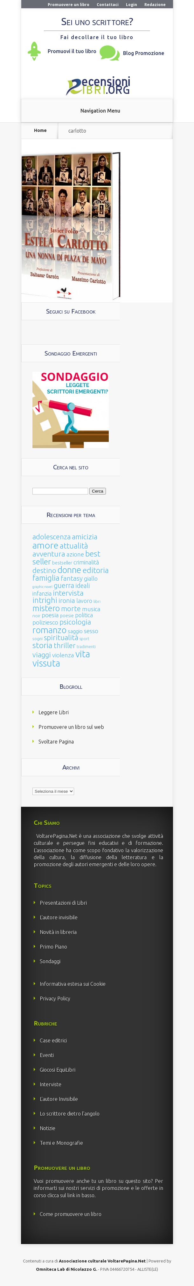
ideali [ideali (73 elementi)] (82, 585)
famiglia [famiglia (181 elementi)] (45, 578)
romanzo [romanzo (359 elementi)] (49, 630)
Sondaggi (50, 961)
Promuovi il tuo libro (72, 51)
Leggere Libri (53, 712)
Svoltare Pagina (56, 741)
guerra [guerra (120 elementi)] (64, 585)
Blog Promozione (143, 53)
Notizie (47, 1128)
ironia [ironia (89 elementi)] (67, 600)
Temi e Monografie (61, 1143)
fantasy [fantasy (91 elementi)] (72, 578)
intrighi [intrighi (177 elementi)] (44, 600)
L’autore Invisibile (59, 1099)
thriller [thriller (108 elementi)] (64, 645)
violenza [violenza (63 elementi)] (63, 655)
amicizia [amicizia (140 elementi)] (84, 537)
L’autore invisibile (59, 917)
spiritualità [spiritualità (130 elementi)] (61, 637)
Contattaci (108, 4)
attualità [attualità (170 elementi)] (74, 546)
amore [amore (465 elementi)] (45, 545)
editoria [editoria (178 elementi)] (96, 570)
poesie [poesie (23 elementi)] (67, 615)
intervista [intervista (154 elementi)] (68, 593)
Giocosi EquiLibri (57, 1070)
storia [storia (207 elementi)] (42, 645)
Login (131, 4)
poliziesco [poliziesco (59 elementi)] (45, 622)
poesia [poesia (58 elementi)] (50, 615)
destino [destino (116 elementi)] (44, 570)
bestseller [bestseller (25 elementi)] (62, 562)
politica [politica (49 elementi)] (84, 615)
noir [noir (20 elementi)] (36, 615)
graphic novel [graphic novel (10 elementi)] (42, 587)
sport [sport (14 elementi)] (84, 639)
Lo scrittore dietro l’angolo (70, 1114)
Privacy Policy (55, 998)
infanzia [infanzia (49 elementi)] (42, 593)
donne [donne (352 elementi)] (69, 570)
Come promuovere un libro (70, 1214)
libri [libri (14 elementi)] (97, 601)
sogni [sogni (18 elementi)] (37, 638)
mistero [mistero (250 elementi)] (46, 608)
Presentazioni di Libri (63, 903)
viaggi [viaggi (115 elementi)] (41, 655)
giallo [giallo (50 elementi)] (91, 578)
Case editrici (53, 1040)
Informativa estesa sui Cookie (73, 984)
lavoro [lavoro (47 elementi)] (84, 601)
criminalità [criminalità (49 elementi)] (86, 562)
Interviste (50, 1084)
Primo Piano (53, 947)
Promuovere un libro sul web (71, 727)
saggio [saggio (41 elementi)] (75, 631)
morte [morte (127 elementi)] (71, 608)
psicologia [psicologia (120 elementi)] (75, 622)
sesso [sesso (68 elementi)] (91, 630)
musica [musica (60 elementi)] (91, 608)
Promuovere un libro (68, 4)
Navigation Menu (100, 111)
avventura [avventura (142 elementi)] (48, 554)
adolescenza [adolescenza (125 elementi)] (51, 537)
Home (40, 130)
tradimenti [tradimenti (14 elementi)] (86, 647)
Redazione (155, 4)
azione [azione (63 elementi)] (75, 554)
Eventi (47, 1055)
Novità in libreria (58, 932)
